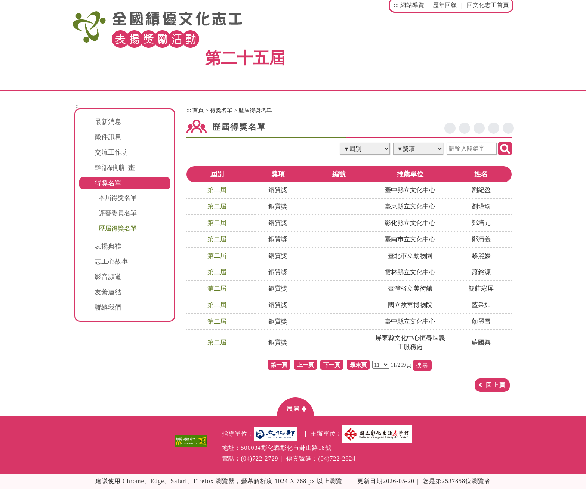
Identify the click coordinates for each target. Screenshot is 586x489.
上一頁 (305, 365)
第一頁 (279, 365)
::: (396, 5)
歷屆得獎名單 (118, 228)
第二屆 (216, 190)
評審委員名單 (118, 213)
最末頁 (358, 365)
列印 (508, 128)
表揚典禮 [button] (108, 246)
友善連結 (108, 292)
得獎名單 (221, 110)
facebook (450, 128)
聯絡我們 (108, 307)
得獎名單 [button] (108, 183)
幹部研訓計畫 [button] (115, 167)
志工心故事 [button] (111, 261)
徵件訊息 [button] (108, 137)
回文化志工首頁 (488, 5)
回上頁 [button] (496, 385)
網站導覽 (412, 5)
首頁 (198, 110)
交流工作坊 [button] (111, 152)
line (479, 128)
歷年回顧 (445, 5)
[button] (295, 406)
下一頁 (331, 365)
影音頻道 (108, 277)
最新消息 (108, 122)
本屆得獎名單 (118, 197)
